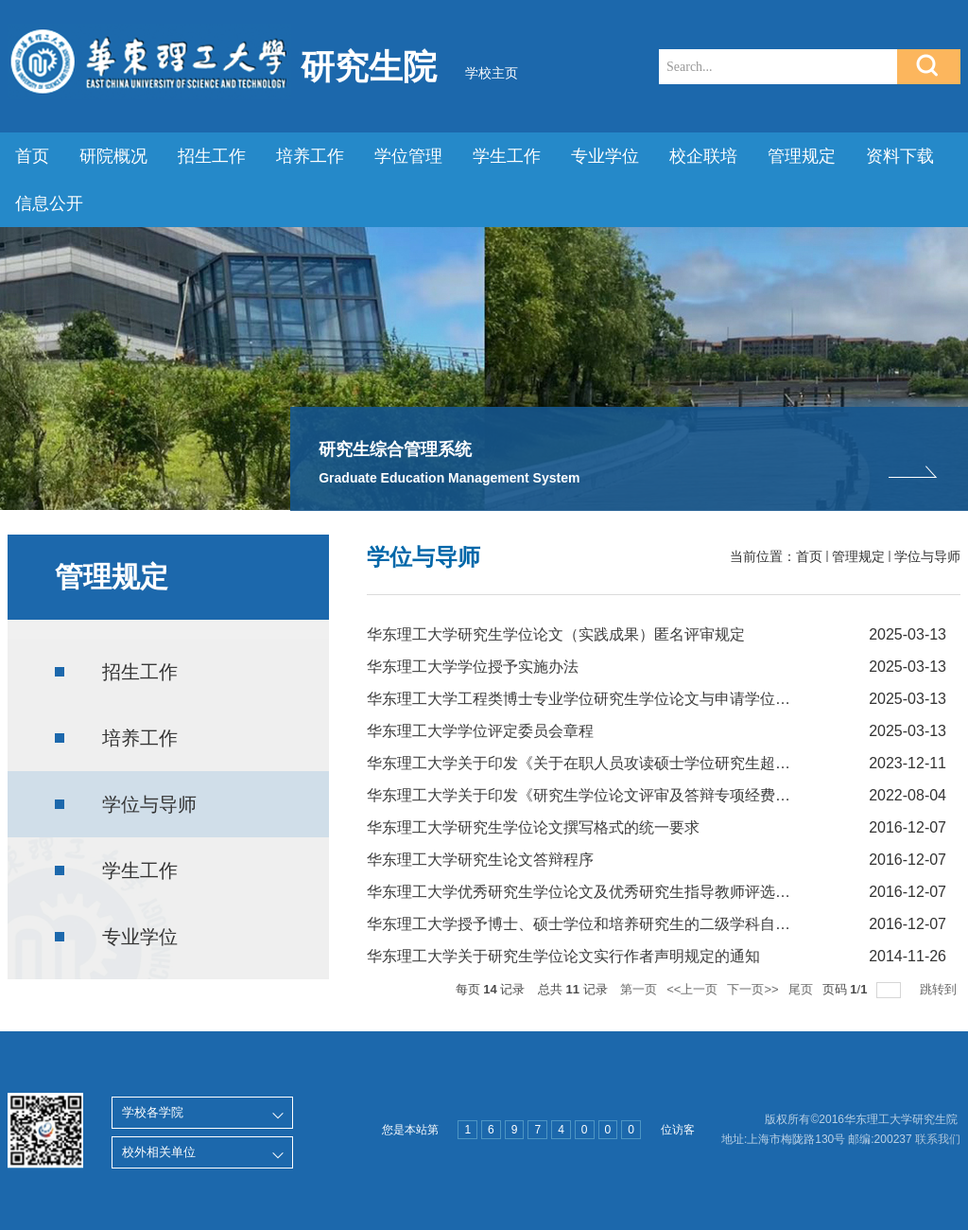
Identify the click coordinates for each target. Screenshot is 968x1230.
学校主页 (491, 72)
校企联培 (703, 156)
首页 (32, 156)
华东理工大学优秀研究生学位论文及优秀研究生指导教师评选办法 (586, 892)
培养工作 (310, 156)
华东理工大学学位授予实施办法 (473, 667)
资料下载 (900, 156)
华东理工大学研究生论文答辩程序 (480, 860)
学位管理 (408, 156)
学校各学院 (152, 1112)
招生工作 (212, 156)
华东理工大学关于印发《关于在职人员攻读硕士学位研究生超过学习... (600, 763)
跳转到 (940, 989)
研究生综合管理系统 (395, 449)
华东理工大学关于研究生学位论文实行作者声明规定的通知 (563, 956)
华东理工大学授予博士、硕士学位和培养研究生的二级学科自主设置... (600, 924)
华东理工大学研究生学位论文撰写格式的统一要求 (533, 827)
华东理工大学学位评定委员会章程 (480, 731)
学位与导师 (927, 556)
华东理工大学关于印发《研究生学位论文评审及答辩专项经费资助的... (600, 795)
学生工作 (507, 156)
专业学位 (605, 156)
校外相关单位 (159, 1152)
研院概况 (113, 156)
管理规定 (802, 156)
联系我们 (937, 1139)
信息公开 (49, 203)
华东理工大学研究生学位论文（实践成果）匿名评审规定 (556, 634)
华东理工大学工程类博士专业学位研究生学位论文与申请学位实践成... (600, 699)
